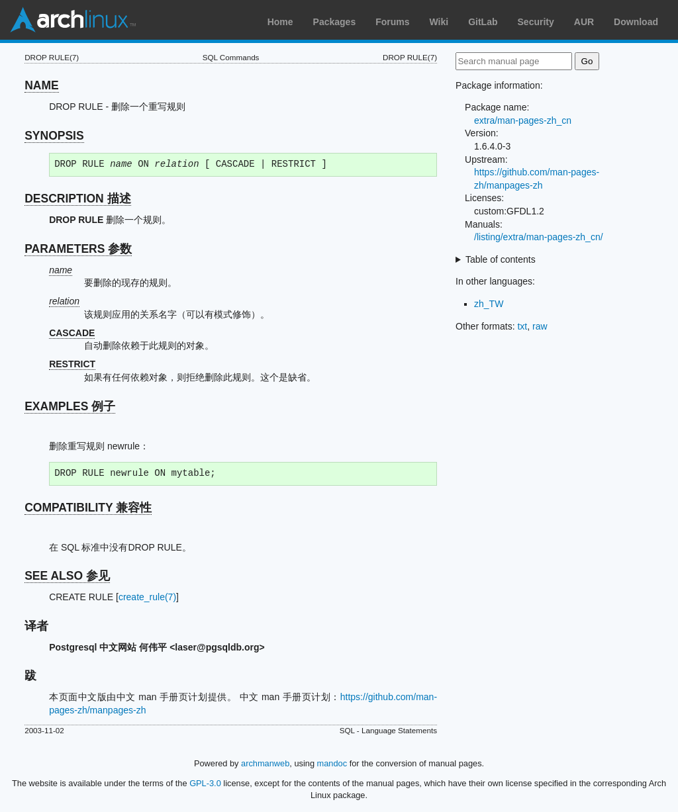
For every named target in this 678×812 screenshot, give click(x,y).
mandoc (332, 763)
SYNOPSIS (53, 135)
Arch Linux (73, 20)
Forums (392, 22)
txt (522, 326)
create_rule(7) (147, 597)
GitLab (482, 22)
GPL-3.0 (205, 783)
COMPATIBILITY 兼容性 (88, 507)
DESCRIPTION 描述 (77, 198)
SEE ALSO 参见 (67, 575)
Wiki (439, 22)
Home (280, 22)
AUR (584, 22)
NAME (41, 85)
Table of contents (500, 259)
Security (536, 22)
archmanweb (265, 763)
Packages (334, 22)
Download (636, 22)
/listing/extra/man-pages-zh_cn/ (538, 237)
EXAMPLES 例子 (69, 406)
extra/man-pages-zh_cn (522, 120)
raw (540, 326)
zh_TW (488, 303)
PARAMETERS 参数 (78, 248)
